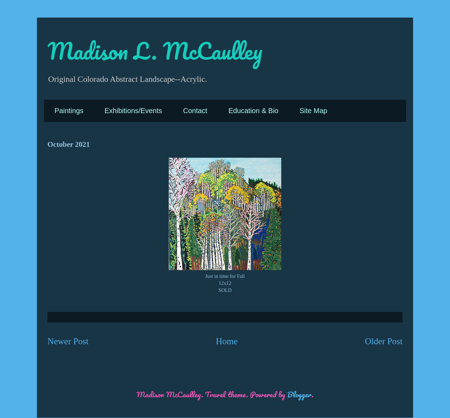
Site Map (313, 111)
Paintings (68, 111)
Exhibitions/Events (133, 111)
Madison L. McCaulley (154, 50)
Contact (195, 111)
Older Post (384, 341)
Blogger (299, 394)
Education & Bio (253, 111)
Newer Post (68, 341)
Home (227, 341)
